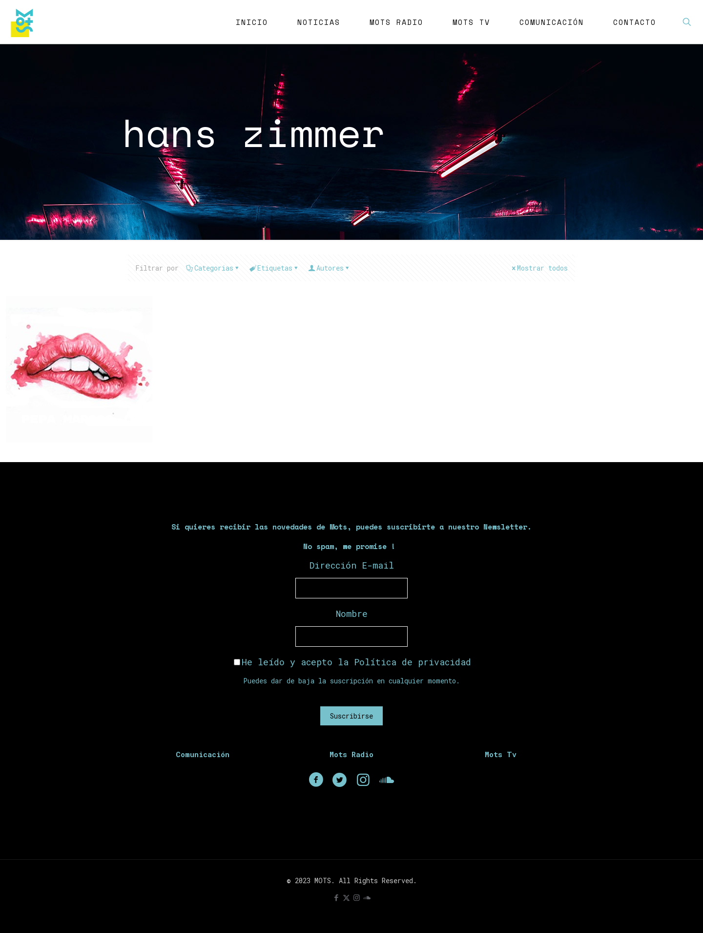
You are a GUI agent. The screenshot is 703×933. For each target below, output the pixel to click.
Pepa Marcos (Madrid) (104, 419)
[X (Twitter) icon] (346, 897)
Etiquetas (274, 268)
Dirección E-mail (352, 565)
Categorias (213, 268)
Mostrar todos (539, 268)
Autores (329, 268)
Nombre (352, 613)
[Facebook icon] (336, 897)
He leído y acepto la (352, 662)
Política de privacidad (412, 662)
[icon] (367, 897)
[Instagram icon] (356, 897)
